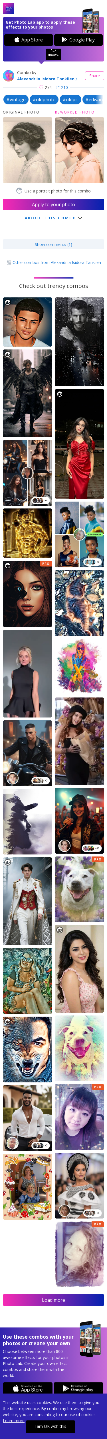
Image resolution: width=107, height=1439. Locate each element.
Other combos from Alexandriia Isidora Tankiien (53, 262)
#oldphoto (44, 99)
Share (94, 75)
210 (62, 87)
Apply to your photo (53, 204)
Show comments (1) (53, 244)
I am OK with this (50, 1426)
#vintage (16, 99)
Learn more (14, 1420)
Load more (53, 1300)
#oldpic (70, 99)
